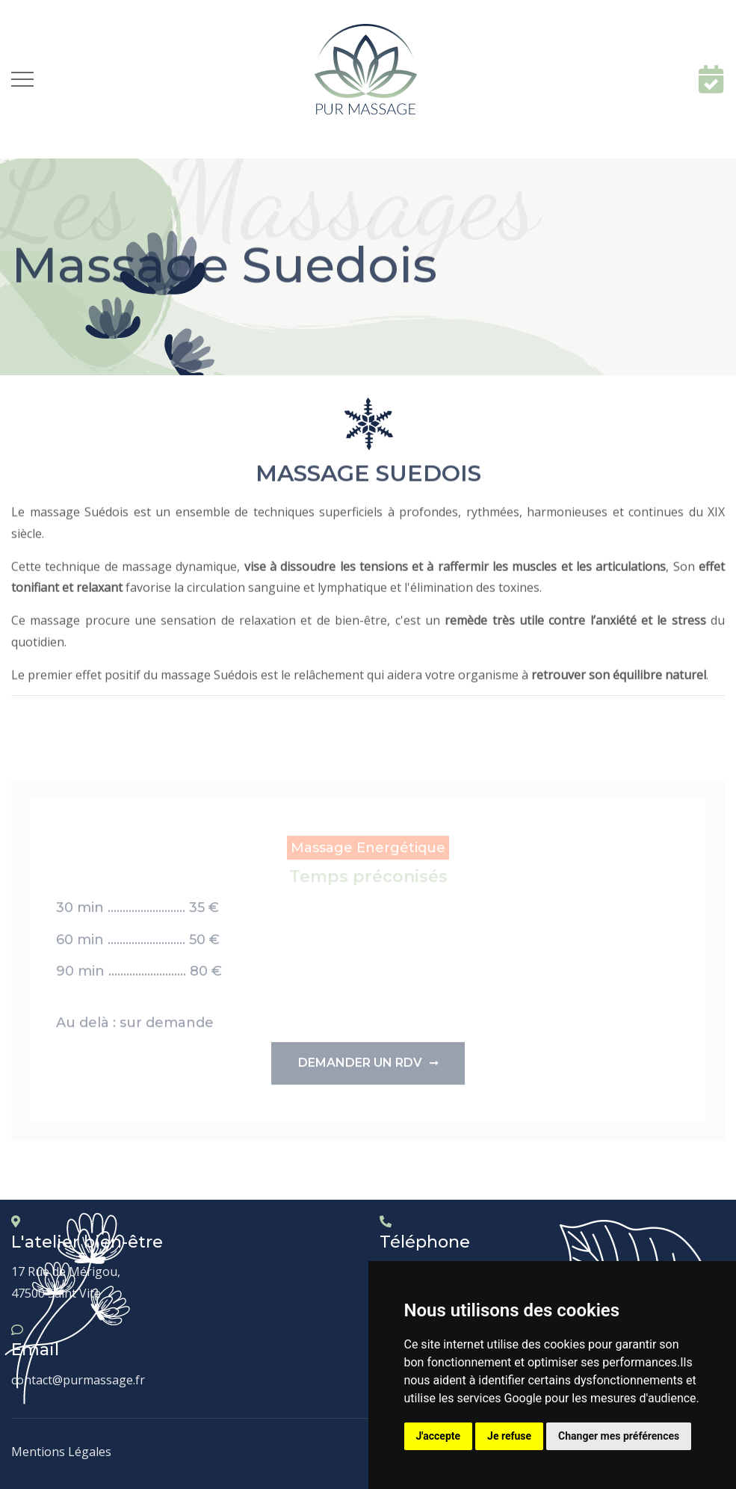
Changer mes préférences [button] (618, 1436)
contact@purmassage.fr (78, 1380)
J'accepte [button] (438, 1436)
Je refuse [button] (509, 1436)
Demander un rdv (368, 1068)
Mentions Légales (61, 1451)
